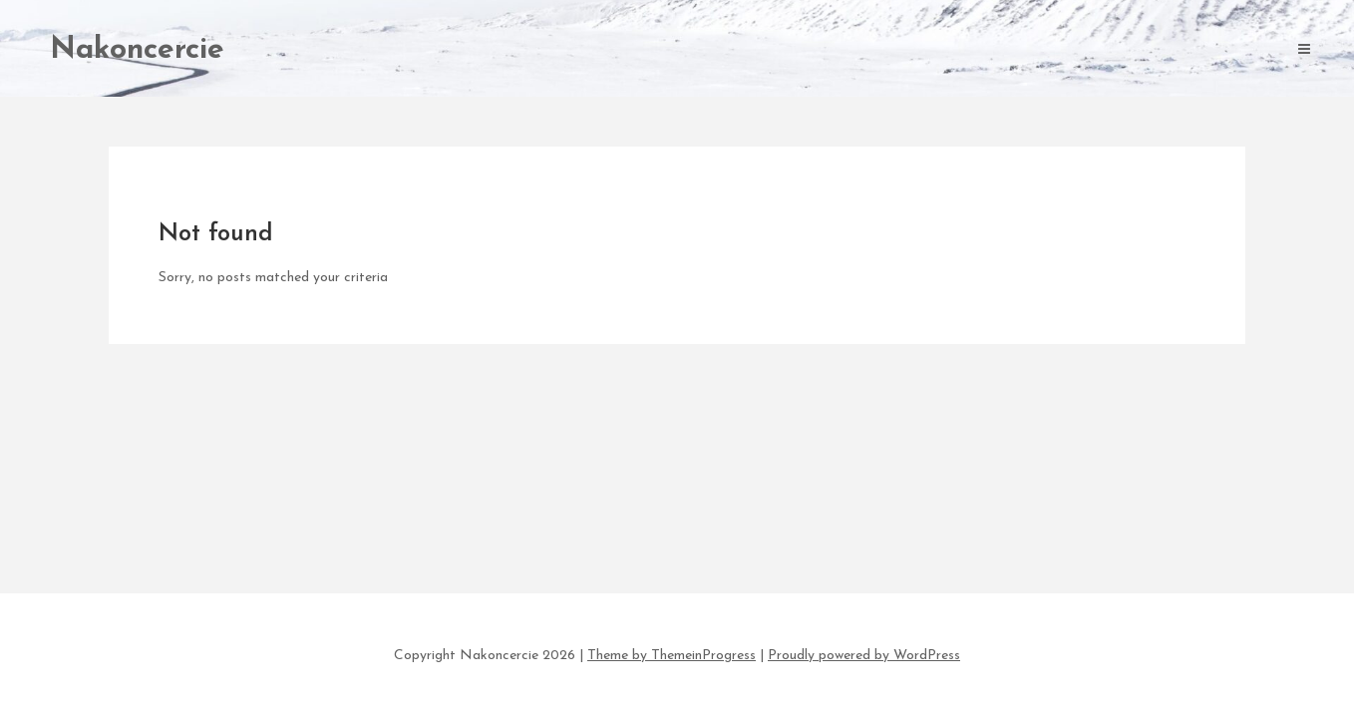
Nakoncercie (137, 50)
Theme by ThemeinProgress (671, 655)
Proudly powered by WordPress (864, 655)
